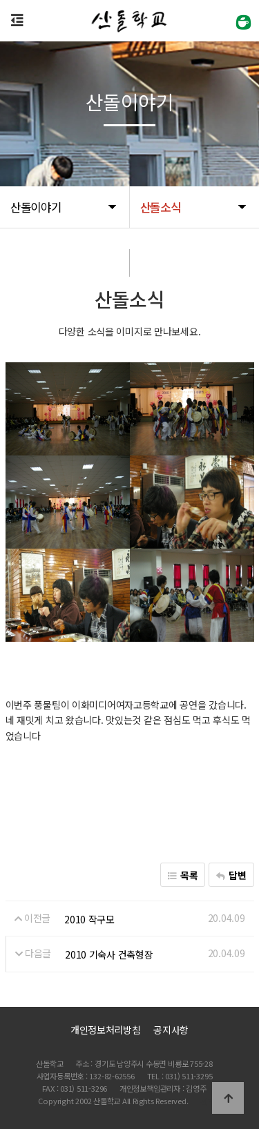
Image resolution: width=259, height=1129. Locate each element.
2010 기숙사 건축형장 (109, 954)
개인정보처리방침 (105, 1030)
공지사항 (171, 1030)
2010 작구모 (89, 919)
